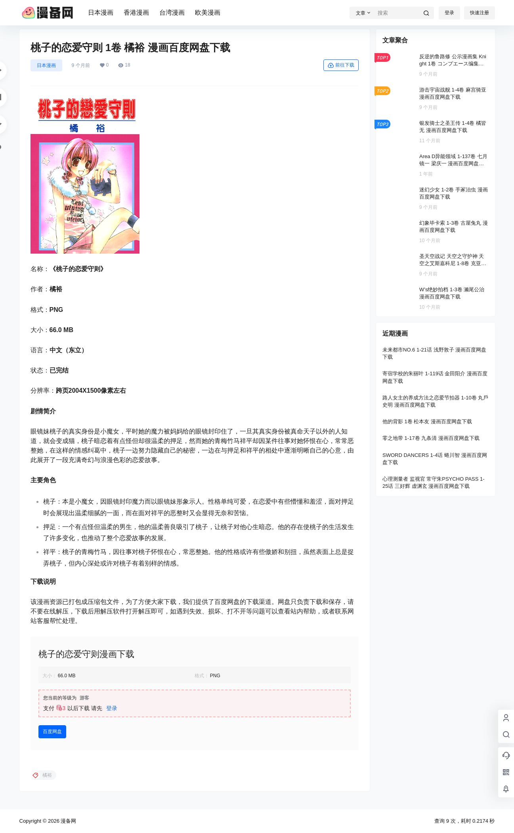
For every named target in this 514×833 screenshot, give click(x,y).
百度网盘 (52, 731)
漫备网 (67, 821)
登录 (449, 12)
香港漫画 (136, 12)
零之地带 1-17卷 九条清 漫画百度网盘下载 (431, 438)
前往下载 (341, 65)
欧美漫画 (207, 12)
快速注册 (479, 12)
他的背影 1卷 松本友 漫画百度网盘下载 (427, 421)
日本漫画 (100, 12)
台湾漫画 (172, 12)
